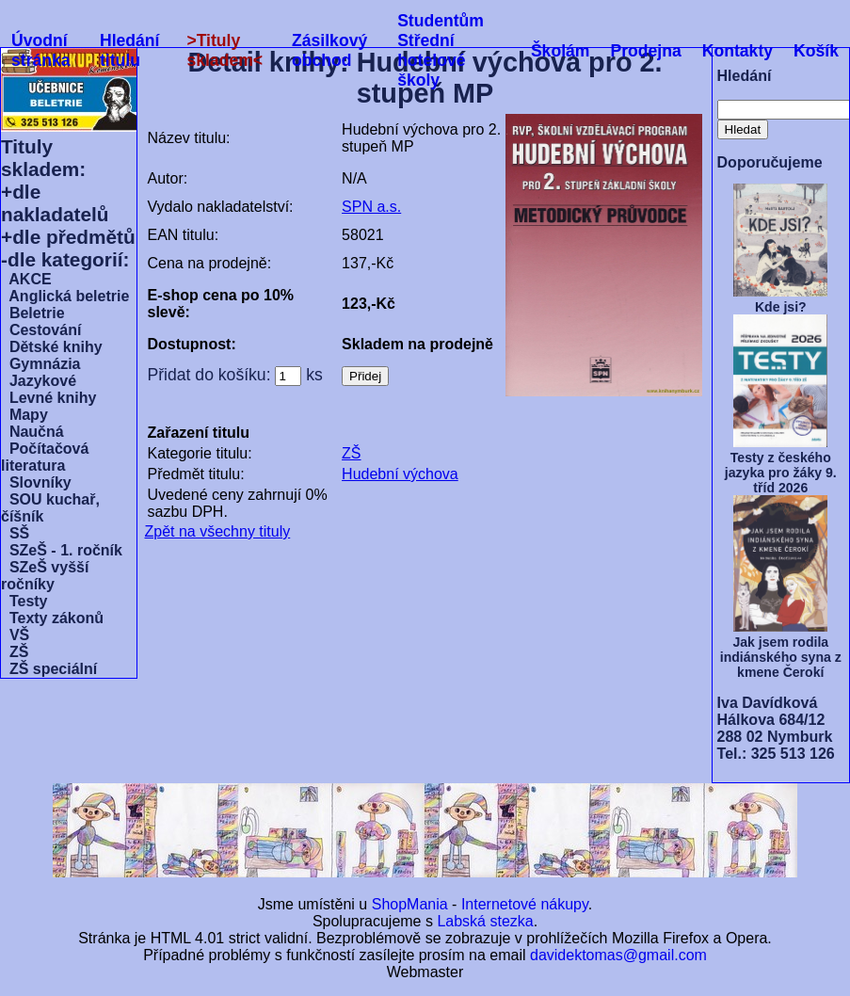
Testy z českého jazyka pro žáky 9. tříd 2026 (781, 472)
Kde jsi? (781, 306)
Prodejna (645, 50)
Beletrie (33, 313)
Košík (816, 50)
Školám (560, 50)
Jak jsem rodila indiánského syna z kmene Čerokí (781, 657)
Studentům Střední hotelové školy (440, 50)
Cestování (41, 330)
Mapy (24, 415)
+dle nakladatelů (54, 203)
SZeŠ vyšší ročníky (44, 575)
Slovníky (36, 482)
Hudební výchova (400, 474)
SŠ (15, 533)
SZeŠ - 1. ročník (61, 550)
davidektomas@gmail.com (618, 955)
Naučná (32, 432)
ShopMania (410, 904)
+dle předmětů (68, 237)
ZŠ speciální (49, 669)
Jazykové (38, 381)
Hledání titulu (130, 50)
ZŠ (14, 652)
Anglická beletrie (65, 296)
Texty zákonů (52, 618)
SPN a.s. (371, 207)
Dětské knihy (52, 347)
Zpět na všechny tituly (218, 531)
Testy (24, 601)
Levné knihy (48, 398)
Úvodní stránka (41, 50)
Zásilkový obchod (329, 50)
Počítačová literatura (44, 457)
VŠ (15, 635)
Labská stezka (485, 921)
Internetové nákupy (524, 904)
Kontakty (737, 50)
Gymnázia (40, 364)
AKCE (26, 279)
